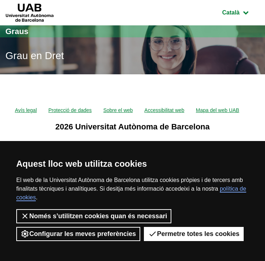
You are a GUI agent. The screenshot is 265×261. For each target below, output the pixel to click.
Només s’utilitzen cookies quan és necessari (94, 216)
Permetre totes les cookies (193, 233)
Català (241, 12)
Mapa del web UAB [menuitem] (217, 110)
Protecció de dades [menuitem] (70, 110)
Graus (17, 31)
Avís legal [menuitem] (26, 110)
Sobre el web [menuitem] (118, 110)
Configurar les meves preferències (78, 233)
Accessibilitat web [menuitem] (164, 110)
